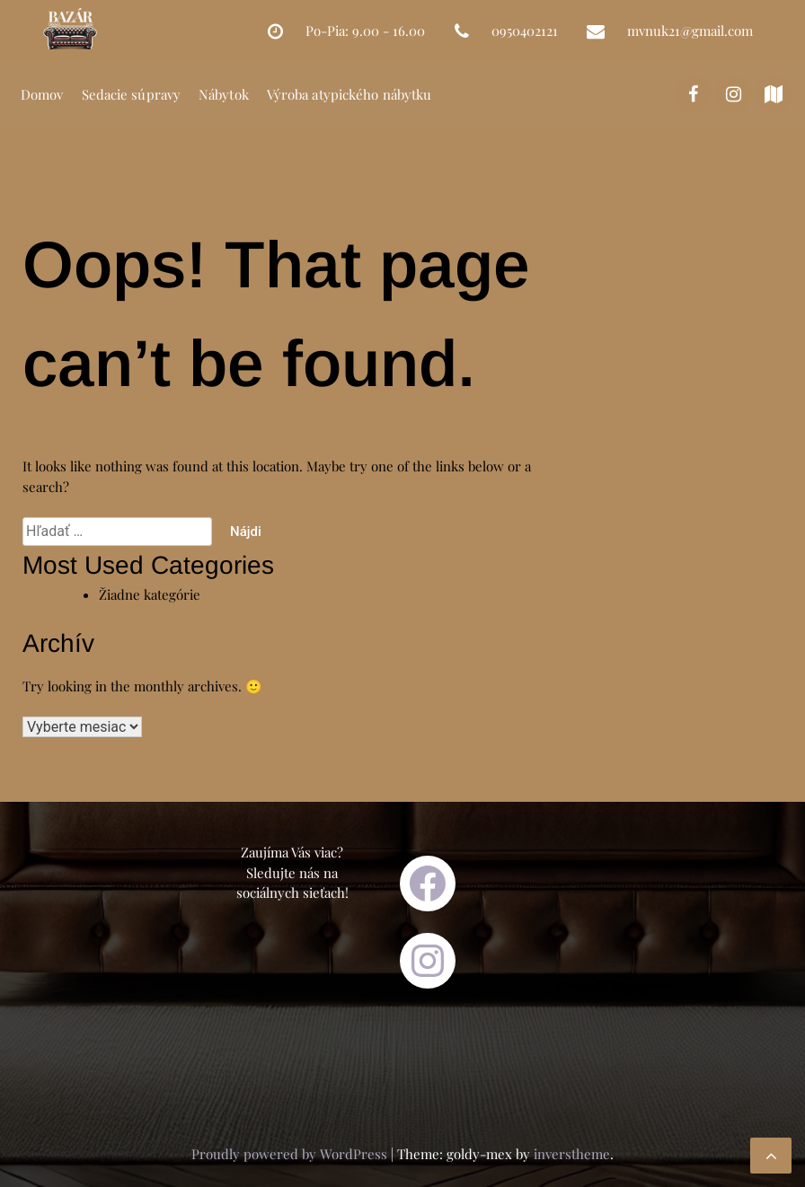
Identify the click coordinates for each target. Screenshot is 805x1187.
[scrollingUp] (771, 1156)
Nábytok (224, 94)
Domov (42, 94)
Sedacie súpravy (131, 94)
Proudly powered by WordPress (291, 1154)
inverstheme (572, 1154)
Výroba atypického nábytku (349, 94)
